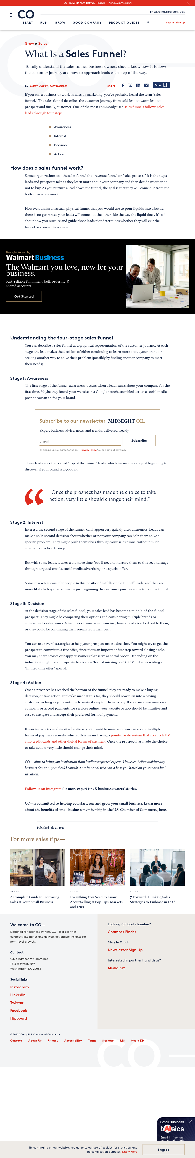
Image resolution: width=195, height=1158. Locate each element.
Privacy (53, 1040)
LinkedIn (18, 994)
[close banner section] (188, 3)
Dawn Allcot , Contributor (48, 85)
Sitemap (108, 1040)
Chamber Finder (122, 931)
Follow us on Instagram (43, 789)
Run (44, 22)
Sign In (170, 22)
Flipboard (18, 1018)
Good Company (87, 22)
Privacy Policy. (88, 449)
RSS (122, 1040)
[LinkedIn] (138, 85)
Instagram (19, 986)
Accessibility (73, 1040)
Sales (42, 43)
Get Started (24, 296)
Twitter (16, 1002)
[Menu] (12, 15)
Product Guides (124, 22)
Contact (16, 1040)
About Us (35, 1040)
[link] (148, 22)
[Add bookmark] (161, 85)
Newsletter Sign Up (125, 949)
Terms (92, 1040)
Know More (129, 1151)
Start (28, 22)
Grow (60, 22)
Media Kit (116, 967)
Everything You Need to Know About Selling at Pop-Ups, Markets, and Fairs (96, 902)
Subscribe (139, 440)
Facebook (18, 1010)
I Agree (163, 1150)
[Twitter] (130, 85)
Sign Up (180, 22)
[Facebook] (123, 85)
